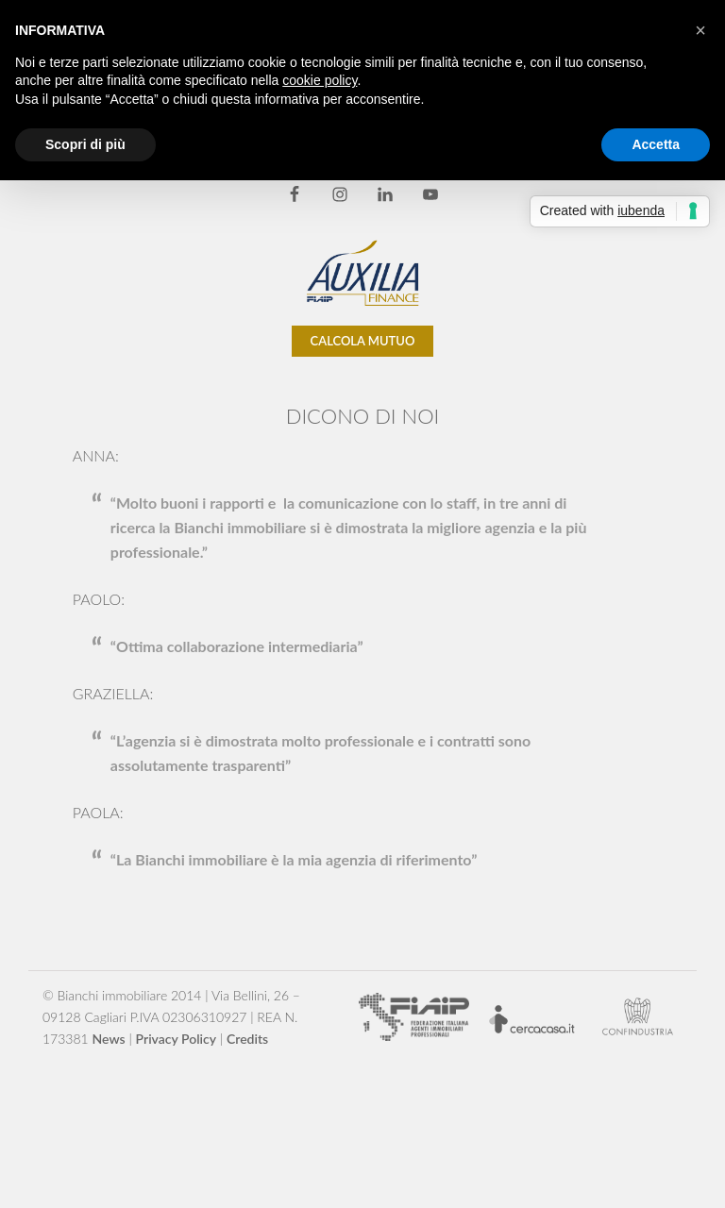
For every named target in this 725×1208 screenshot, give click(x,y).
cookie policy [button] (319, 80)
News (109, 1039)
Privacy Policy (176, 1039)
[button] (700, 30)
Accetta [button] (656, 144)
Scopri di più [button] (85, 144)
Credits (247, 1039)
